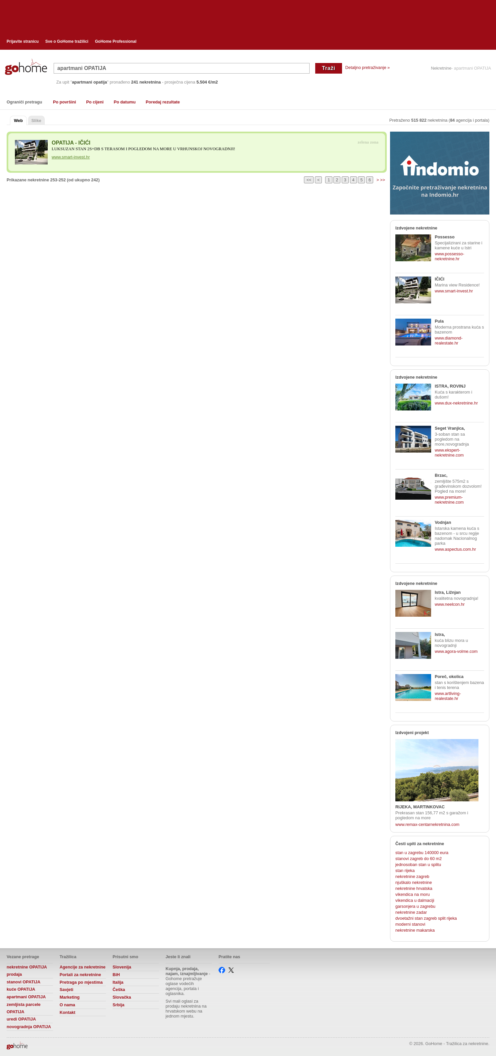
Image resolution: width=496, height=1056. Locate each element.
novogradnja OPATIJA (29, 1026)
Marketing (69, 997)
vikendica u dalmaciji (414, 900)
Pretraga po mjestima (81, 982)
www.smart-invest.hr (71, 157)
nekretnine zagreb (412, 876)
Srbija (118, 1004)
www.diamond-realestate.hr (449, 340)
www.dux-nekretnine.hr (456, 403)
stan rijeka (405, 870)
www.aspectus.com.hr (455, 549)
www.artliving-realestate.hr (448, 696)
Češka (119, 989)
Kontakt (67, 1012)
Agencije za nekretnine (83, 966)
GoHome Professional (115, 41)
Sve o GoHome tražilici (66, 41)
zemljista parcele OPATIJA (23, 1008)
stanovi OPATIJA (23, 981)
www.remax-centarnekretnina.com (427, 824)
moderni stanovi (410, 924)
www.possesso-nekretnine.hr (449, 256)
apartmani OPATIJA (26, 996)
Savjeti (66, 989)
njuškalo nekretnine (413, 882)
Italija (118, 982)
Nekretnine (441, 68)
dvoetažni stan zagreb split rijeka (426, 918)
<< (308, 179)
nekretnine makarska (415, 930)
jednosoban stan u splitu (418, 864)
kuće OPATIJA (21, 989)
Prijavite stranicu (23, 41)
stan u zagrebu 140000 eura (421, 852)
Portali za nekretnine (80, 974)
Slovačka (122, 997)
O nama (67, 1004)
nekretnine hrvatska (413, 888)
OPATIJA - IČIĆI (71, 143)
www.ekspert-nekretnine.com (449, 453)
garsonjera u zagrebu (415, 906)
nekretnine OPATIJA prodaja (27, 970)
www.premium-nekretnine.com (449, 500)
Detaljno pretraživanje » (367, 67)
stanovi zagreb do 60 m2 (418, 858)
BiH (116, 974)
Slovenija (122, 966)
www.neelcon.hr (450, 604)
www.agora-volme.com (456, 651)
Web (18, 120)
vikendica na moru (412, 894)
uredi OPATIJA (21, 1019)
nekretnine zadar (411, 912)
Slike (36, 120)
